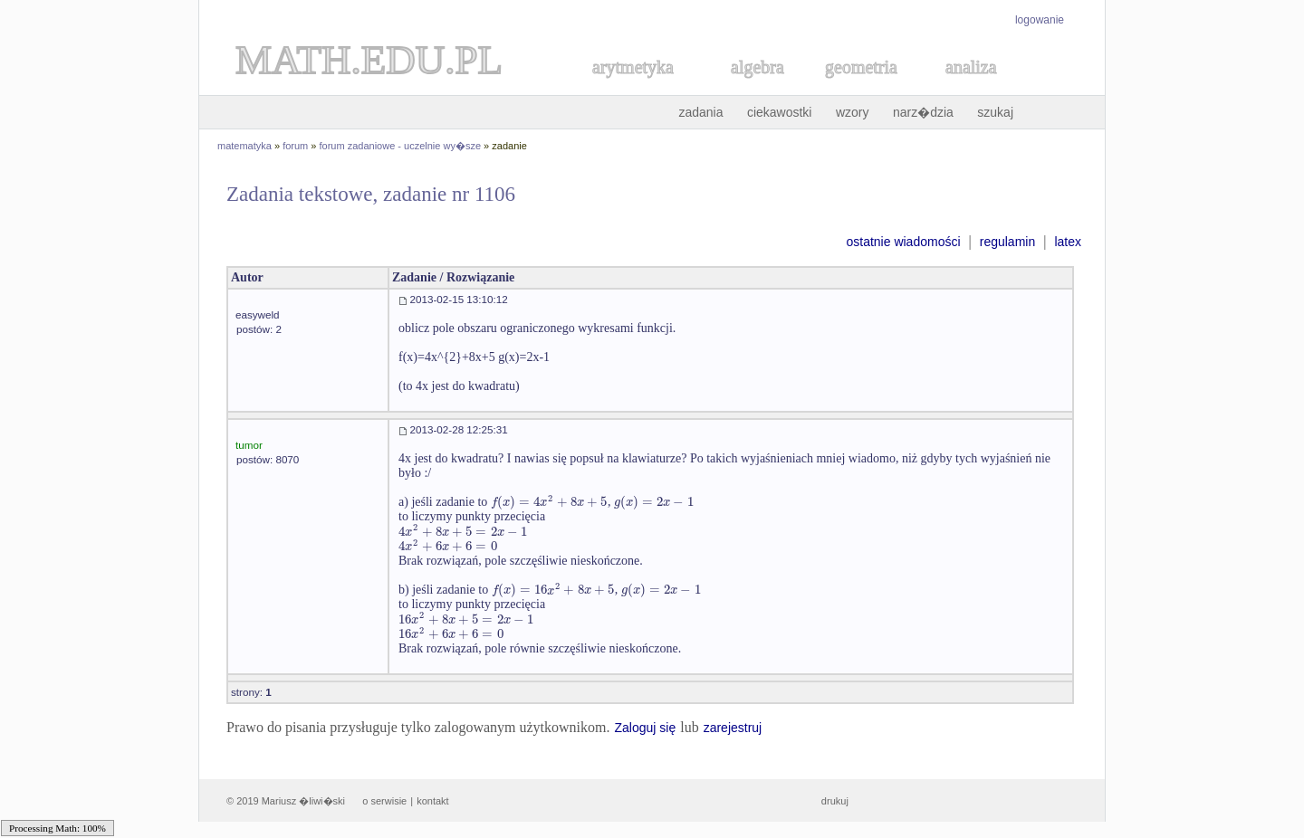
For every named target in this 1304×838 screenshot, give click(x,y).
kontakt (432, 800)
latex (1067, 241)
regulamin (1007, 241)
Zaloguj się (645, 727)
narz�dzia (923, 112)
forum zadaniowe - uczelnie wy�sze (401, 145)
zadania (700, 112)
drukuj (835, 800)
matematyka (244, 145)
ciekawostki (779, 112)
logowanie (1039, 20)
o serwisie (384, 800)
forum (295, 145)
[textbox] (549, 502)
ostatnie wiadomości (903, 241)
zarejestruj (733, 727)
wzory (852, 112)
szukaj (995, 112)
